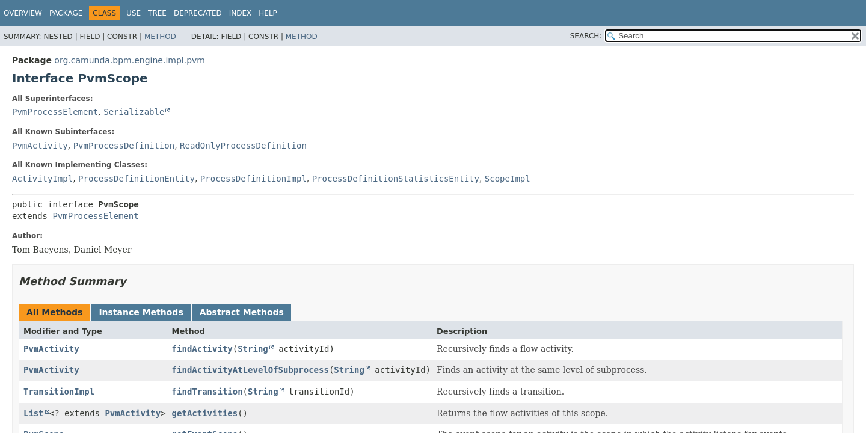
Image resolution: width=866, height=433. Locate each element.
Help (268, 13)
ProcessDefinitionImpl (253, 178)
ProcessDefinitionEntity (136, 178)
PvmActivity (40, 145)
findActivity (202, 349)
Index (240, 13)
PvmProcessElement (55, 112)
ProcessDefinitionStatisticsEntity (395, 178)
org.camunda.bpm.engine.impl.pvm (129, 60)
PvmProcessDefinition (124, 145)
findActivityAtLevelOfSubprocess (250, 370)
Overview (23, 13)
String (253, 349)
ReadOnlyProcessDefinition (243, 145)
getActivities (205, 413)
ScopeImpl (507, 178)
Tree (157, 13)
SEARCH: (586, 36)
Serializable (133, 112)
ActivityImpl (42, 178)
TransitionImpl (58, 391)
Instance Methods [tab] (141, 312)
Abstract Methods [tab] (242, 312)
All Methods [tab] (54, 312)
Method (160, 36)
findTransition (207, 391)
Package (65, 13)
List (33, 413)
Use (133, 13)
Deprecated (198, 13)
